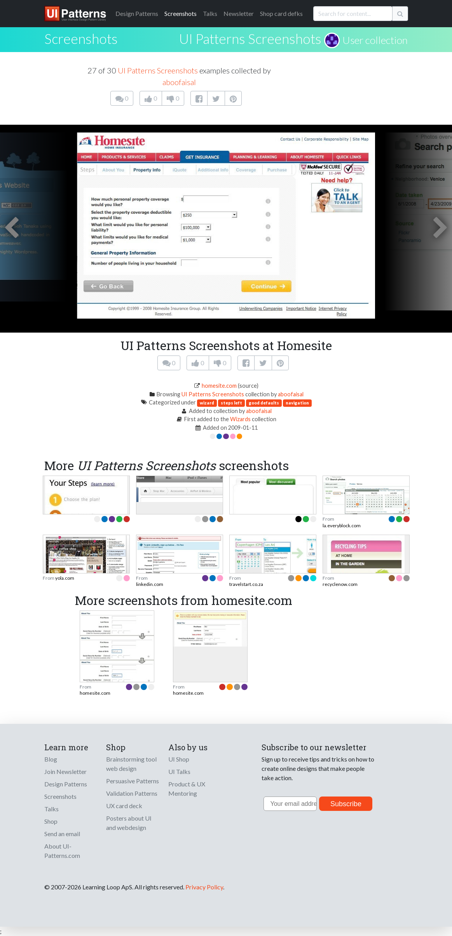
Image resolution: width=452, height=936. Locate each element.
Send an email (62, 833)
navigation (297, 402)
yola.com (64, 578)
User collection (375, 40)
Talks (210, 13)
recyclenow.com (340, 584)
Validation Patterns (131, 793)
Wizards (240, 419)
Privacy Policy (204, 887)
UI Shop (178, 759)
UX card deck (124, 805)
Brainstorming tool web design (131, 763)
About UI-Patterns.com (62, 850)
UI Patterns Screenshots (250, 38)
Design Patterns (65, 784)
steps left (231, 402)
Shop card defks (281, 13)
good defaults (264, 402)
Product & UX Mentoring (186, 788)
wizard (207, 402)
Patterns (136, 13)
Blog (50, 759)
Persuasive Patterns (132, 780)
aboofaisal (179, 82)
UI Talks (179, 771)
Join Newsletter (65, 771)
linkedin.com (149, 584)
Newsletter (238, 13)
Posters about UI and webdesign (129, 822)
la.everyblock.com (342, 525)
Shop (51, 821)
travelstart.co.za (246, 584)
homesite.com (219, 385)
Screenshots (180, 13)
